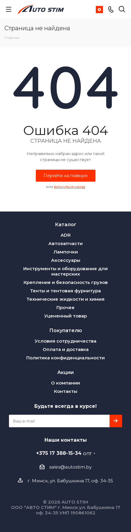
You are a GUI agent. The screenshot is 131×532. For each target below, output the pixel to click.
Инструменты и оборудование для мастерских (65, 271)
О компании (65, 383)
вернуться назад (69, 186)
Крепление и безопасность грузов (66, 282)
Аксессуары (65, 260)
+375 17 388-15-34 (64, 453)
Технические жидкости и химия (65, 299)
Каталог (65, 224)
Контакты (65, 391)
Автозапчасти (65, 243)
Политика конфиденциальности (65, 358)
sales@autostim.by (70, 467)
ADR (66, 235)
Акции (65, 372)
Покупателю (65, 330)
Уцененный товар (65, 316)
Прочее (65, 307)
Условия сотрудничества (65, 341)
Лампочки (65, 252)
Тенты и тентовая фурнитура (65, 291)
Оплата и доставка (66, 349)
